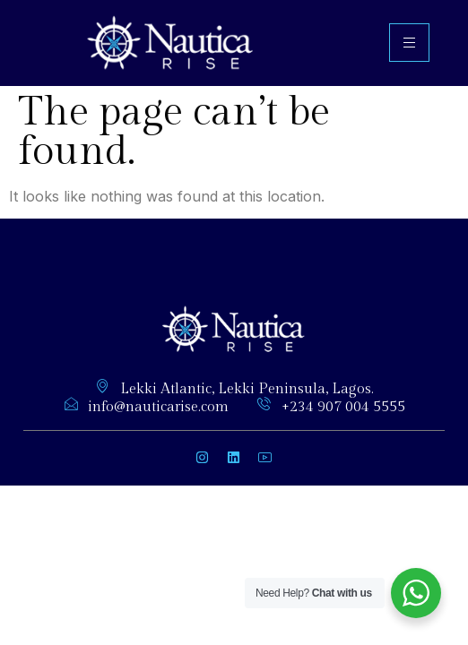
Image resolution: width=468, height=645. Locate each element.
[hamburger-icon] (409, 42)
